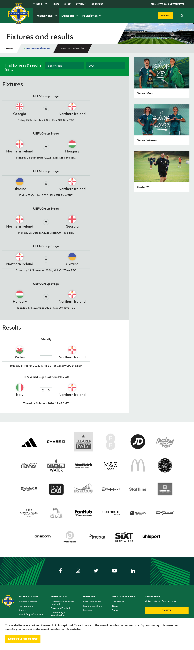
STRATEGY (98, 3)
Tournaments (25, 605)
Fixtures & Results (27, 601)
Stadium (81, 3)
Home (9, 48)
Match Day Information (30, 614)
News (56, 3)
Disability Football (60, 608)
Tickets (166, 610)
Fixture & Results (92, 601)
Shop (67, 3)
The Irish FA (40, 3)
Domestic (69, 15)
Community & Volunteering (58, 613)
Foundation (91, 15)
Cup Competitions (92, 605)
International (46, 15)
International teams (37, 48)
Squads (22, 610)
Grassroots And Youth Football (62, 602)
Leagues (87, 610)
